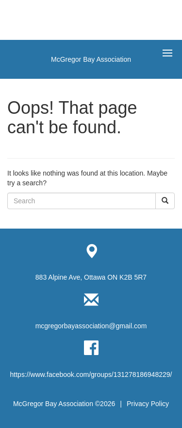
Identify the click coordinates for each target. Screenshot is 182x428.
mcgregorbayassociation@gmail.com (91, 326)
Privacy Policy (148, 404)
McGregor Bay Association (91, 59)
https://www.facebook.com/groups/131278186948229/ (91, 374)
